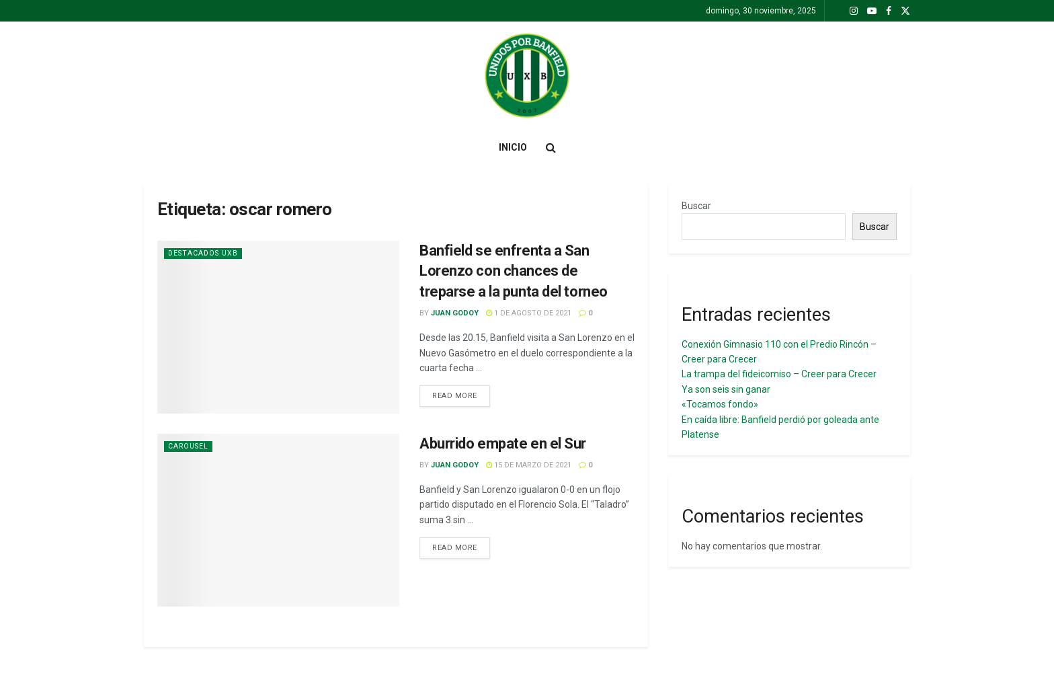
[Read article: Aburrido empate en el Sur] (278, 520)
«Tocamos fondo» (720, 404)
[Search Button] (551, 147)
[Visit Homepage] (527, 76)
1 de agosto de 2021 (528, 313)
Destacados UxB (205, 253)
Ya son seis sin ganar (726, 389)
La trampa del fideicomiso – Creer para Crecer (779, 374)
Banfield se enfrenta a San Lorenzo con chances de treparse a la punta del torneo (513, 271)
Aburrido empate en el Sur (502, 443)
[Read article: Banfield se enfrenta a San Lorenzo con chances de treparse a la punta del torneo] (278, 327)
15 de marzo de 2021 (528, 465)
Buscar (696, 205)
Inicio (513, 147)
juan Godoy (455, 313)
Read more (461, 394)
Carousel (189, 446)
